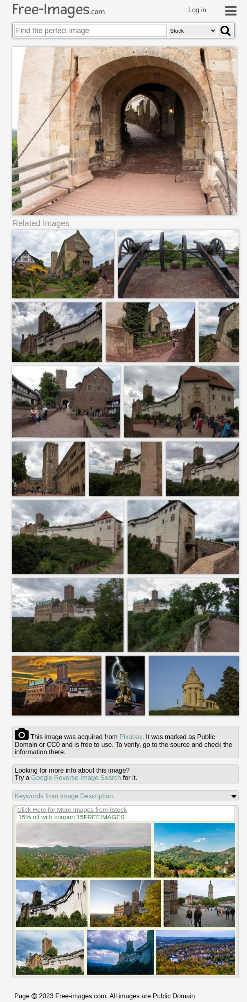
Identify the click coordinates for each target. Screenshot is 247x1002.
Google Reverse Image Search (76, 778)
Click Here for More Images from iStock (72, 810)
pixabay (130, 737)
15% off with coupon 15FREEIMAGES (71, 817)
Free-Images (58, 9)
